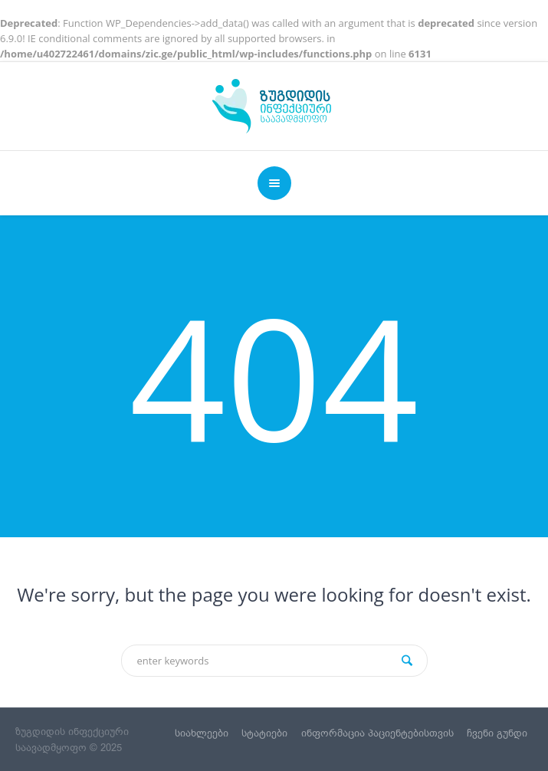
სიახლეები (201, 733)
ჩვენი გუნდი (497, 733)
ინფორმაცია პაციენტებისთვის (377, 733)
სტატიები (264, 733)
